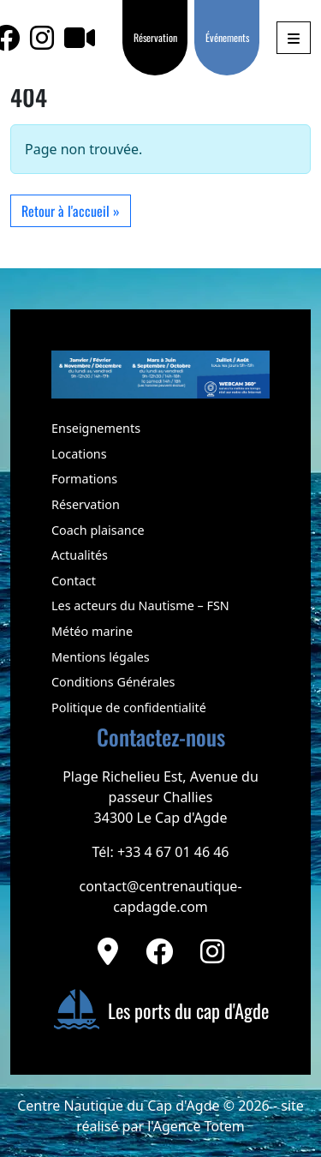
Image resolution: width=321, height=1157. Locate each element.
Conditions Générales (113, 682)
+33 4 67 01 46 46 (173, 851)
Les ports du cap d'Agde (161, 1010)
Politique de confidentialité (128, 707)
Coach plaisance (98, 530)
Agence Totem (199, 1126)
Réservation (155, 37)
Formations (84, 479)
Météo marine (92, 631)
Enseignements (95, 428)
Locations (79, 454)
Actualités (79, 555)
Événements (227, 37)
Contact (73, 581)
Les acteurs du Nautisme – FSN (140, 605)
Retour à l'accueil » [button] (70, 211)
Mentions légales (100, 657)
